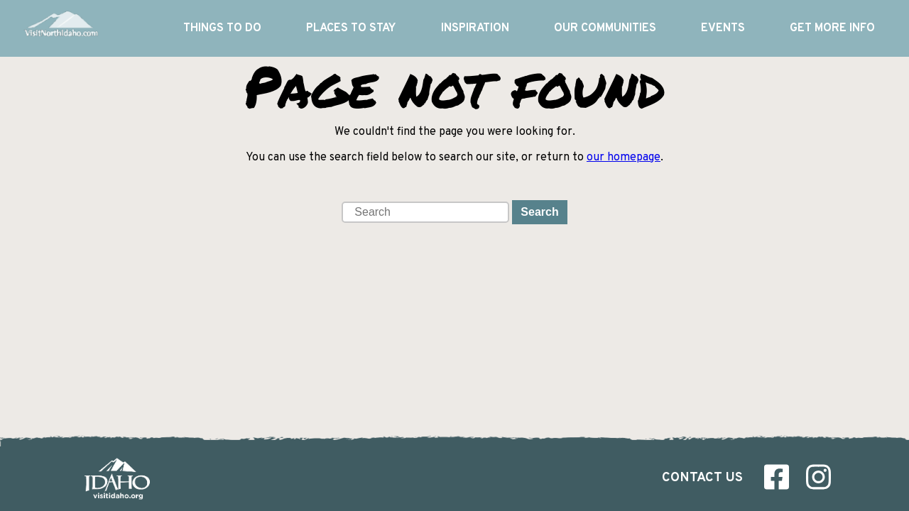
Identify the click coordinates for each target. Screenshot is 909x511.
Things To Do (222, 28)
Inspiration (475, 28)
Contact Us (702, 478)
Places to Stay (351, 28)
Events (723, 28)
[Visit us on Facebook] (776, 480)
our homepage (623, 157)
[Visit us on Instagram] (818, 480)
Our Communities (605, 28)
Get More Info (832, 28)
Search (539, 212)
